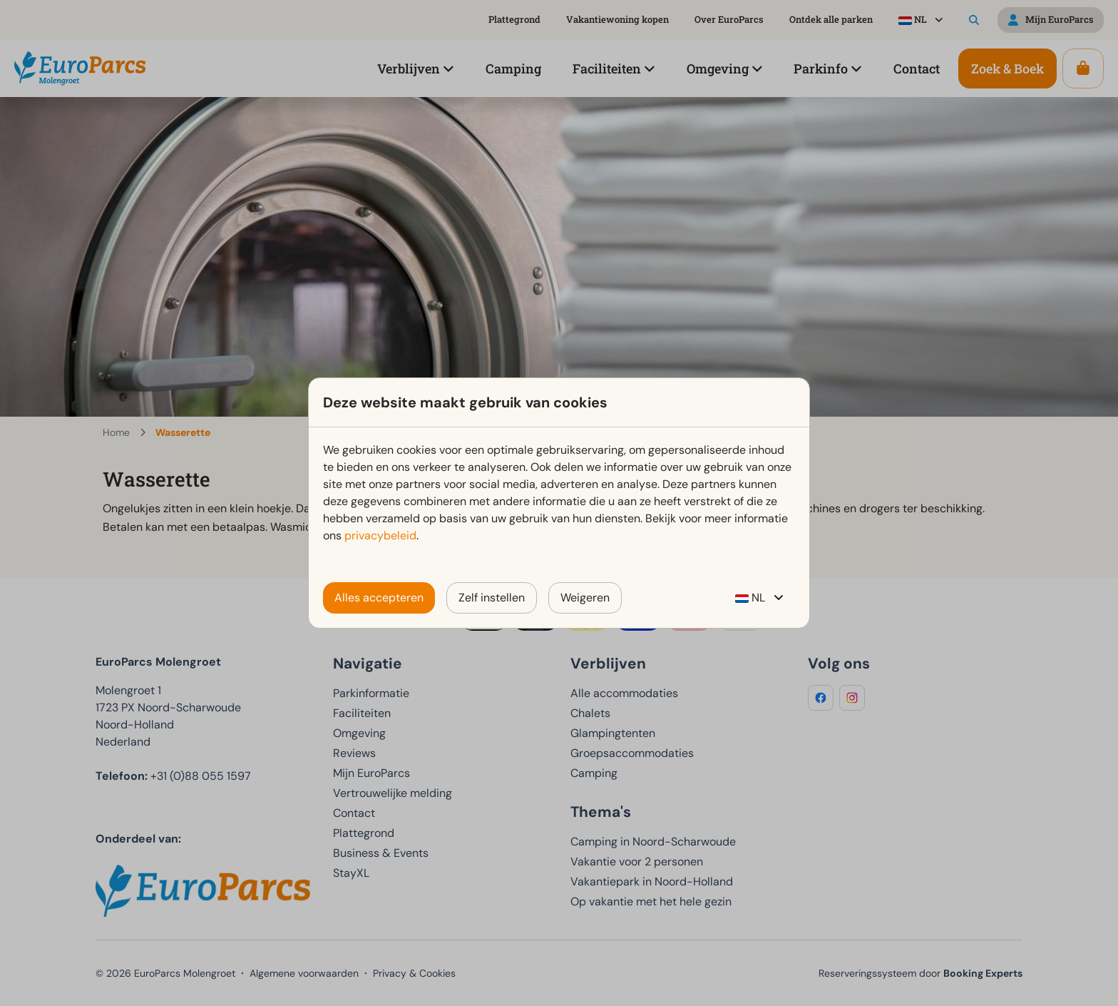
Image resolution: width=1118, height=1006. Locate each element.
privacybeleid (380, 535)
